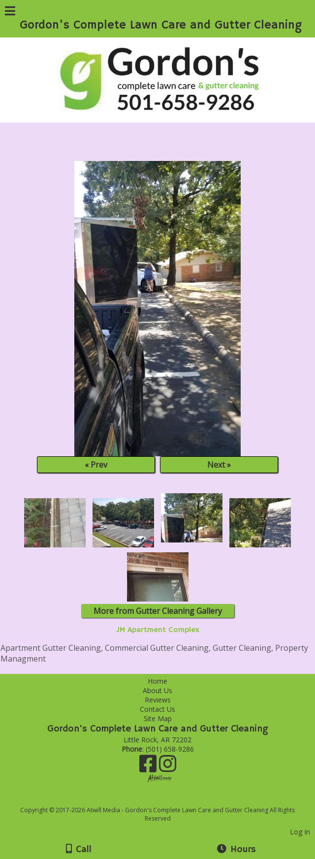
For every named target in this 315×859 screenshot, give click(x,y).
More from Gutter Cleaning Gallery (158, 610)
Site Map (158, 718)
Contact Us (157, 709)
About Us (157, 690)
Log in (300, 831)
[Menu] (10, 12)
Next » (219, 464)
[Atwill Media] (166, 799)
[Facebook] (149, 767)
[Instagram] (167, 767)
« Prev (96, 464)
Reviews (158, 699)
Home (157, 681)
